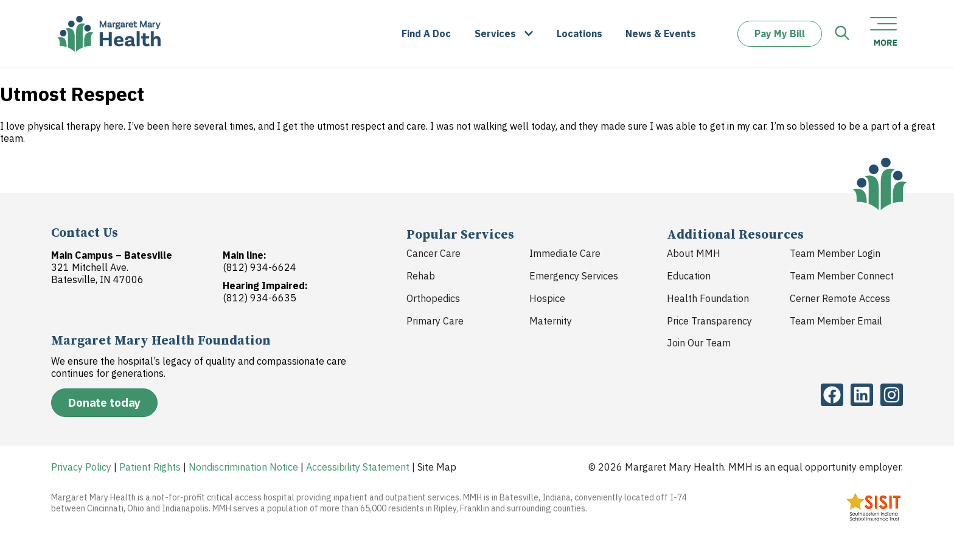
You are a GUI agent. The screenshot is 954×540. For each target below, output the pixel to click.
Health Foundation (708, 298)
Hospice (547, 298)
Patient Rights (150, 467)
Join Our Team (699, 343)
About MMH (693, 253)
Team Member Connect (842, 276)
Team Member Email (836, 321)
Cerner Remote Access (840, 298)
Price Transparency (709, 321)
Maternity (550, 321)
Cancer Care (433, 253)
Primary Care (435, 321)
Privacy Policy (81, 467)
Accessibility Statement (357, 467)
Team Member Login (835, 253)
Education (689, 276)
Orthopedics (433, 298)
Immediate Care (565, 253)
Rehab (420, 276)
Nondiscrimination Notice (243, 467)
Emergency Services (573, 276)
